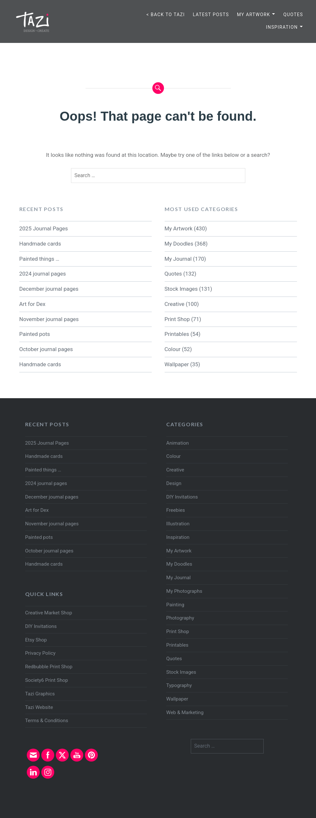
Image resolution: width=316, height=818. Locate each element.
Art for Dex (32, 304)
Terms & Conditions (46, 720)
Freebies (175, 510)
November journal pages (49, 319)
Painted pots (34, 334)
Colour (173, 349)
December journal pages (49, 289)
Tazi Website (39, 707)
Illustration (177, 524)
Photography (180, 618)
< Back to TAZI (165, 14)
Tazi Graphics (40, 694)
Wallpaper (177, 364)
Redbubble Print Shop (49, 667)
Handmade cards (40, 243)
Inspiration (282, 27)
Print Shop (177, 319)
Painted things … (39, 259)
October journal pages (46, 349)
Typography (179, 685)
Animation (177, 443)
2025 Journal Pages (43, 228)
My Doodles (179, 243)
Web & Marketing (184, 712)
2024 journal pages (42, 273)
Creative (175, 304)
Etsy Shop (36, 640)
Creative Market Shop (48, 613)
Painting (175, 605)
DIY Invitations (182, 497)
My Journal (178, 259)
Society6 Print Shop (46, 680)
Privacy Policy (40, 653)
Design (173, 483)
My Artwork (253, 14)
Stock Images (181, 289)
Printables (177, 334)
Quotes (293, 14)
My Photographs (184, 591)
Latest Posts (211, 14)
